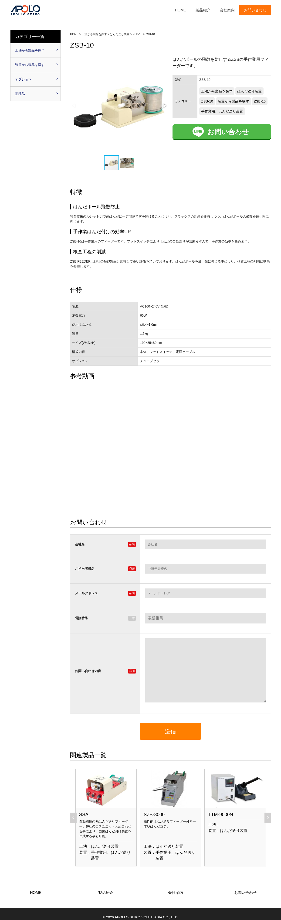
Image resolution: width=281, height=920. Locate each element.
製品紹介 (203, 10)
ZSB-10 (207, 101)
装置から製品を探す (233, 101)
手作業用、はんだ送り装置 (222, 111)
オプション (23, 79)
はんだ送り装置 (249, 91)
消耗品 (20, 94)
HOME (180, 10)
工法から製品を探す (217, 91)
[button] (164, 105)
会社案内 (227, 10)
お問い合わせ (255, 10)
